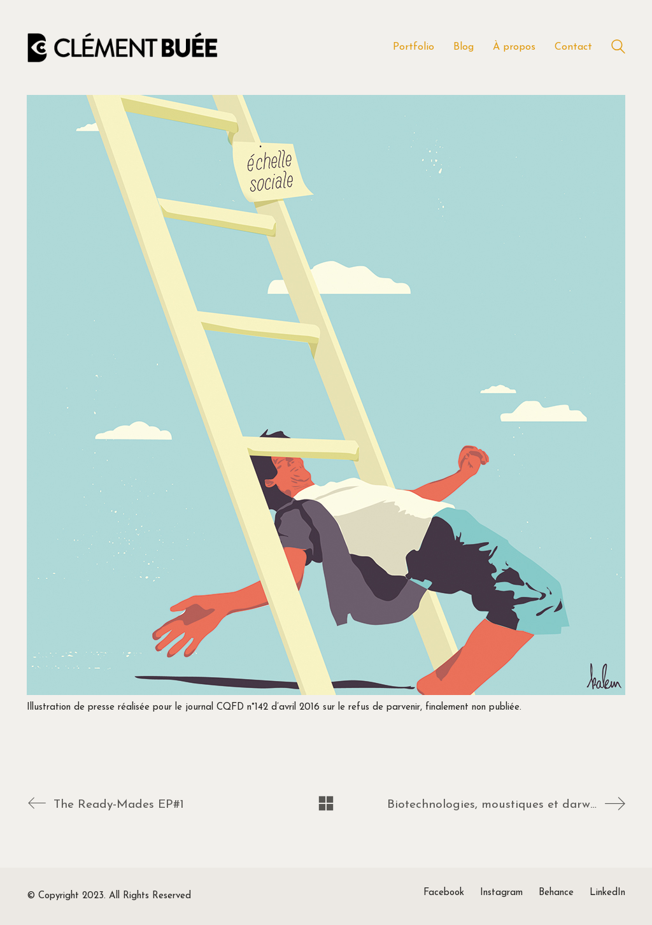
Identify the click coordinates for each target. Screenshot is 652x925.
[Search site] (618, 48)
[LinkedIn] (607, 893)
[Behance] (556, 893)
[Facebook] (443, 893)
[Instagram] (501, 893)
